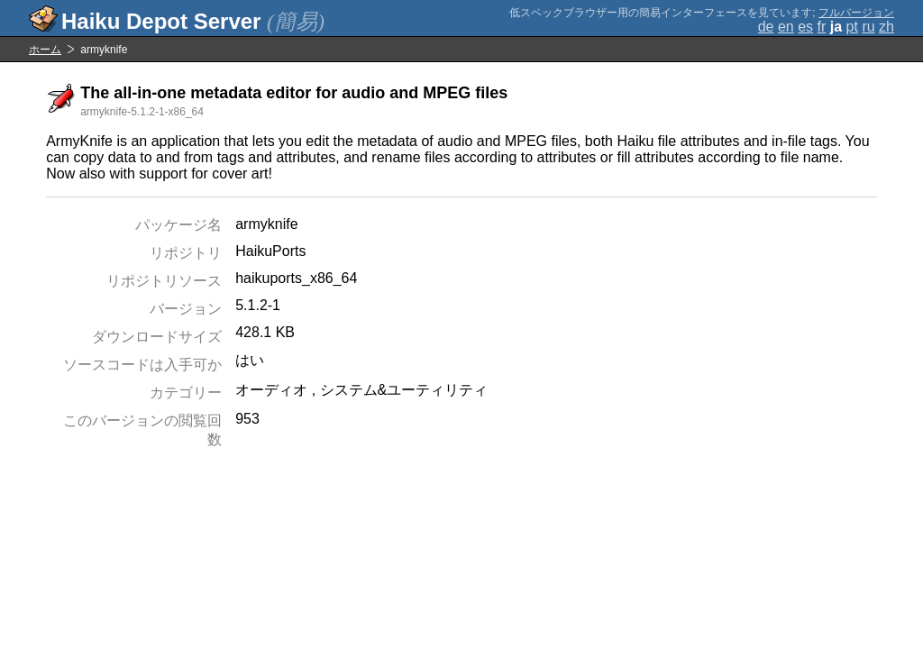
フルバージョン (856, 12)
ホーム (45, 49)
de (766, 26)
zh (886, 26)
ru (868, 26)
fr (822, 26)
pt (852, 26)
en (786, 26)
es (805, 26)
